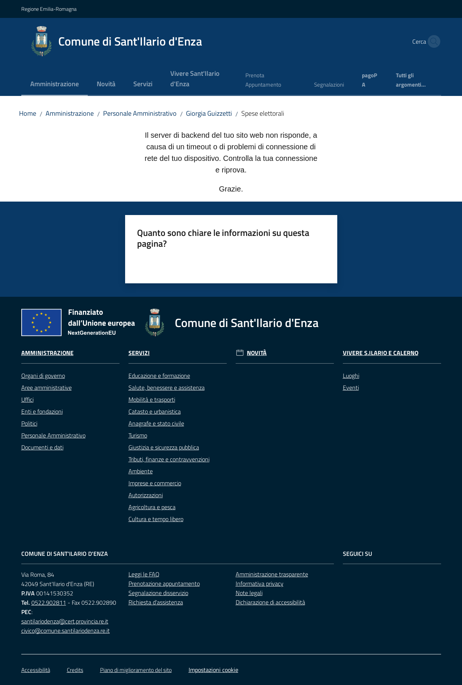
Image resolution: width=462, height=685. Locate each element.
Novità (257, 353)
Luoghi (351, 375)
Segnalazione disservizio (158, 592)
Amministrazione (70, 113)
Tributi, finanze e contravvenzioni (169, 459)
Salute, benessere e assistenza (166, 387)
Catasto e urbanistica (154, 411)
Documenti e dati (42, 447)
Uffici (27, 399)
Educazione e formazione (159, 375)
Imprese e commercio (154, 483)
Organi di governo (43, 375)
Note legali (249, 592)
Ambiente (140, 471)
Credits (75, 670)
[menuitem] (54, 84)
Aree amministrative (46, 387)
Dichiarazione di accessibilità (270, 602)
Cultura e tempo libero (155, 518)
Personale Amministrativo (140, 113)
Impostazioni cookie (213, 669)
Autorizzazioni (145, 495)
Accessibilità (35, 670)
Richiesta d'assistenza (155, 602)
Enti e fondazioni (42, 411)
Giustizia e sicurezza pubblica (163, 447)
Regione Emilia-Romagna (49, 9)
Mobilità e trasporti (151, 399)
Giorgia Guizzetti (209, 113)
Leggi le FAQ (143, 574)
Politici (29, 423)
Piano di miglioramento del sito (136, 670)
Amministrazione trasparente (272, 574)
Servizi (139, 353)
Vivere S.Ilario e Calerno (380, 353)
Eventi (351, 387)
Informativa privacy (259, 583)
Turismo (137, 435)
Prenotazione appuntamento (164, 583)
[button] (432, 41)
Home (27, 113)
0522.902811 (48, 602)
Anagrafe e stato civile (156, 423)
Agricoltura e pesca (152, 506)
